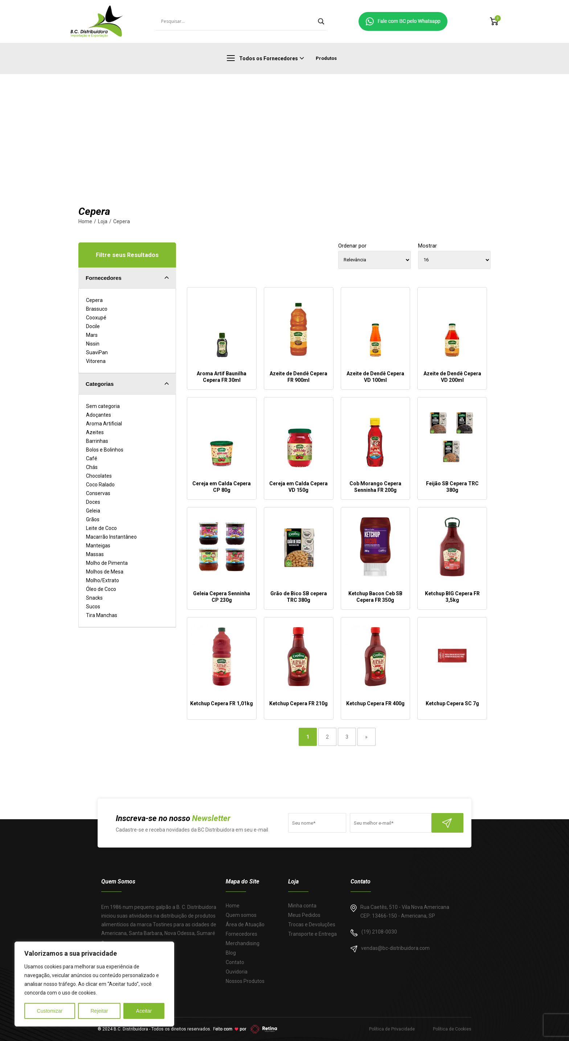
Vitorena (96, 361)
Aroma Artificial (104, 423)
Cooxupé (96, 318)
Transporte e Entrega (312, 934)
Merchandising (242, 943)
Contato (235, 962)
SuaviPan (97, 352)
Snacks (94, 598)
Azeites (95, 432)
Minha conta (302, 906)
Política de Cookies (452, 1029)
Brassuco (96, 309)
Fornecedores (241, 934)
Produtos (326, 58)
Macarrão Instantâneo (111, 537)
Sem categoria (103, 406)
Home (85, 221)
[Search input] (237, 21)
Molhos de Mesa (104, 572)
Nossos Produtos (245, 981)
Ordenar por (352, 245)
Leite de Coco (101, 528)
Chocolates (99, 476)
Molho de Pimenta (107, 563)
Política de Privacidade (392, 1029)
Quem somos (241, 915)
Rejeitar (99, 1011)
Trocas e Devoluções (311, 924)
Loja (102, 221)
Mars (92, 335)
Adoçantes (98, 415)
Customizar (50, 1011)
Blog (231, 953)
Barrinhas (97, 441)
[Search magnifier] (321, 21)
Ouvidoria (236, 972)
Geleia (93, 511)
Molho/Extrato (102, 580)
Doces (93, 502)
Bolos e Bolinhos (104, 450)
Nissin (92, 344)
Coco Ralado (100, 484)
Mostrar (427, 245)
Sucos (93, 606)
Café (91, 458)
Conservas (98, 493)
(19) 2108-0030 (379, 932)
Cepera (121, 221)
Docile (93, 326)
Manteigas (98, 545)
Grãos (92, 519)
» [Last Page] (366, 737)
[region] (94, 984)
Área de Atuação (245, 924)
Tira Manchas (101, 615)
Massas (95, 554)
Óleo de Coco (101, 589)
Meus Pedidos (304, 915)
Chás (92, 467)
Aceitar (144, 1011)
